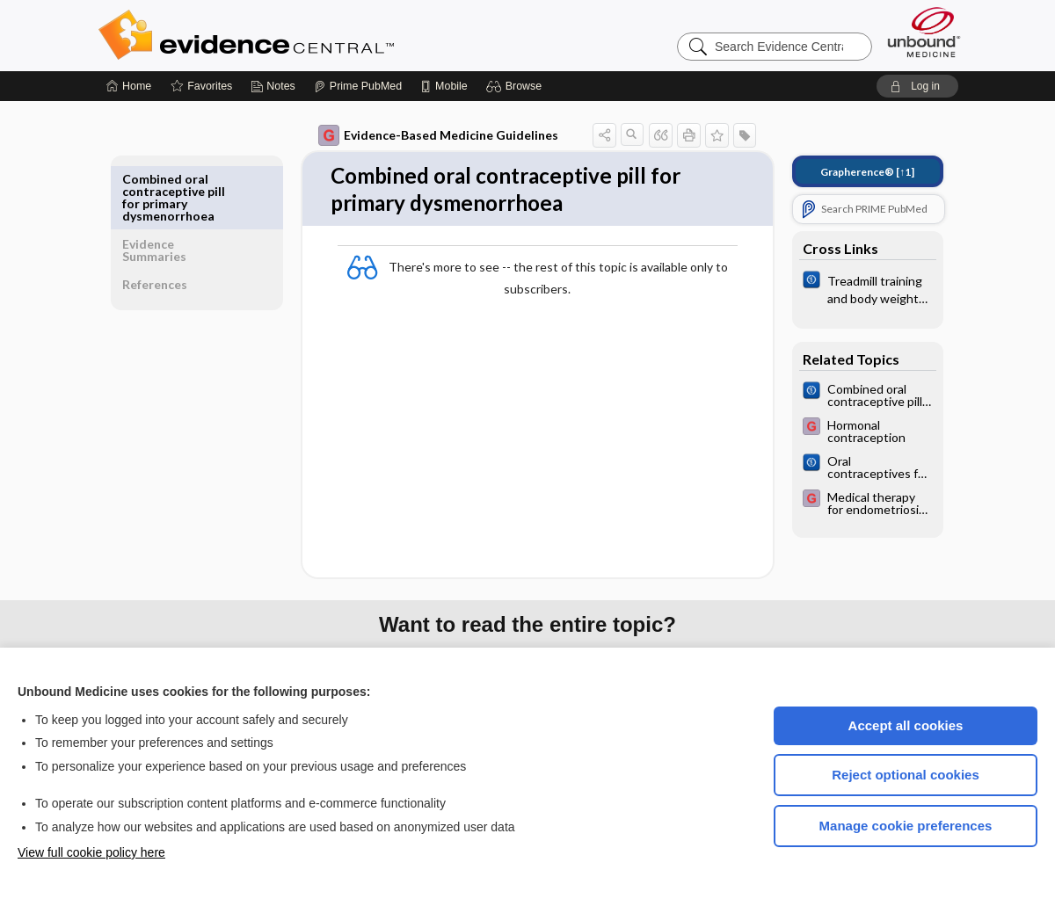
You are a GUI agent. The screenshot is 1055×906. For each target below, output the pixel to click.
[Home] (128, 86)
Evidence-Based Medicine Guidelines (426, 135)
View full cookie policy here (91, 852)
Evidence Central (316, 35)
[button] (516, 86)
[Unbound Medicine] (924, 32)
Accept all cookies (906, 725)
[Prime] (358, 86)
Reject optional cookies (905, 774)
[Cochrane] (855, 288)
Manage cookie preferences (906, 825)
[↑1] (855, 171)
